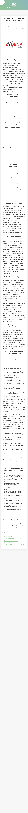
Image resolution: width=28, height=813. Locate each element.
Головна (3, 12)
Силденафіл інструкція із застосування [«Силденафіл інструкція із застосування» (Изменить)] (11, 535)
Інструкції (5, 13)
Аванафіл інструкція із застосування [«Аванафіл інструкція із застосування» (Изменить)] (14, 544)
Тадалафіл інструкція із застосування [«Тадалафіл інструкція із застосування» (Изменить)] (14, 538)
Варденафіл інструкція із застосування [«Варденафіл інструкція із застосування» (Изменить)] (11, 541)
